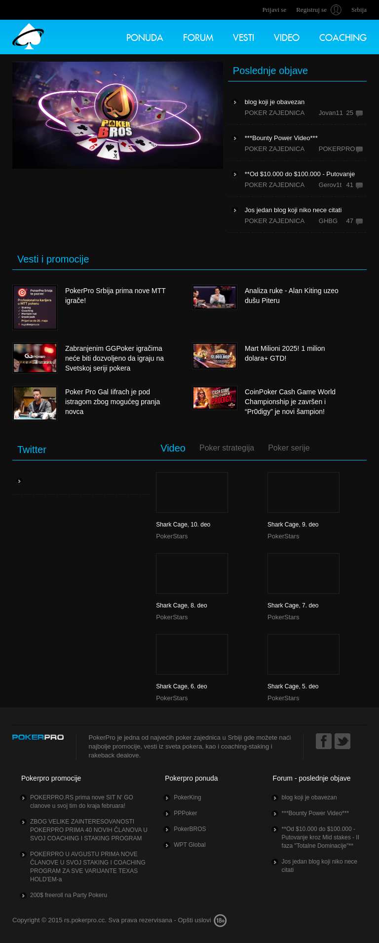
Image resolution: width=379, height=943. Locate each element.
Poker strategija (226, 448)
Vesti (243, 36)
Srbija (359, 9)
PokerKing (187, 797)
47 (349, 221)
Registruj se (311, 9)
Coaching (343, 36)
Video (287, 36)
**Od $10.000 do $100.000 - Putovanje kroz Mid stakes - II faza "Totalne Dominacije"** (320, 837)
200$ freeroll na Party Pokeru (68, 895)
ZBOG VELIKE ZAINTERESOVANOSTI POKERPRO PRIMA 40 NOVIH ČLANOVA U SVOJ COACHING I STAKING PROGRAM (89, 830)
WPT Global (189, 844)
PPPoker (185, 813)
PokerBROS (190, 829)
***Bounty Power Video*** (315, 813)
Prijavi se (274, 9)
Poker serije (288, 448)
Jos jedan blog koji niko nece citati (319, 865)
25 (349, 112)
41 (349, 185)
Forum (198, 36)
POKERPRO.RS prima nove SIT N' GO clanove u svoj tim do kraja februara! (81, 801)
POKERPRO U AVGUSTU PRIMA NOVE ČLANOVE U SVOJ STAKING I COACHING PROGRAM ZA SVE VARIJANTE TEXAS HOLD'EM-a (88, 867)
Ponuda (144, 36)
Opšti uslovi (194, 920)
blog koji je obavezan (309, 797)
